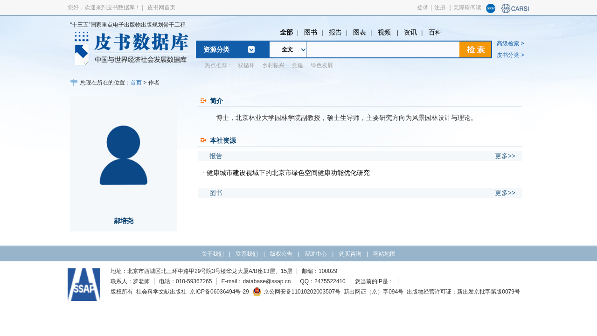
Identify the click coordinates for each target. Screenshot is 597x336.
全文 (287, 49)
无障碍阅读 (467, 7)
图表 (359, 32)
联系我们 (247, 254)
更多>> (505, 156)
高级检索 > (510, 43)
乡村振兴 (273, 65)
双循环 (246, 65)
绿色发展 (322, 65)
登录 (422, 7)
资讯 (410, 32)
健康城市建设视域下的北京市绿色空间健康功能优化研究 (288, 172)
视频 (385, 32)
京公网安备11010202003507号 (296, 291)
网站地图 (384, 254)
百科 (435, 32)
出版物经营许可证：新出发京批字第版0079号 (463, 291)
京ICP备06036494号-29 (219, 291)
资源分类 (216, 49)
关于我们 (212, 254)
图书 (310, 32)
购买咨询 (350, 254)
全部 (286, 32)
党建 (297, 65)
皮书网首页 (161, 7)
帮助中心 (316, 254)
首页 (136, 82)
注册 (439, 7)
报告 (335, 32)
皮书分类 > (510, 55)
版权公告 (281, 254)
